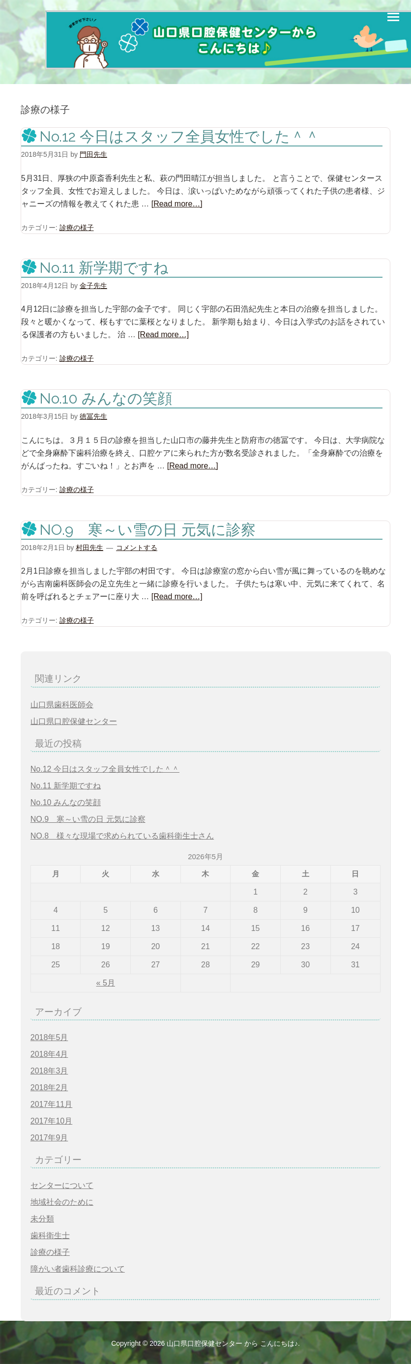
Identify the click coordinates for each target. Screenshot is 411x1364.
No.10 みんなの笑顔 (105, 398)
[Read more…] (177, 204)
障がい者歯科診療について (77, 1269)
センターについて (61, 1185)
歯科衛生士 (50, 1235)
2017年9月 (49, 1137)
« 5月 (105, 983)
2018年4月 (49, 1054)
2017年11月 (51, 1104)
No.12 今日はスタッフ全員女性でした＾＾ (179, 136)
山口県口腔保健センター (73, 721)
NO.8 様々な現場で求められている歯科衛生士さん (122, 836)
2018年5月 (49, 1037)
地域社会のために (61, 1202)
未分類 (42, 1219)
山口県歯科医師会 (61, 704)
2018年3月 (49, 1071)
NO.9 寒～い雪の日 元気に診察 (147, 529)
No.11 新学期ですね (104, 267)
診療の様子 (76, 228)
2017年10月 (51, 1121)
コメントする (136, 547)
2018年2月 (49, 1087)
